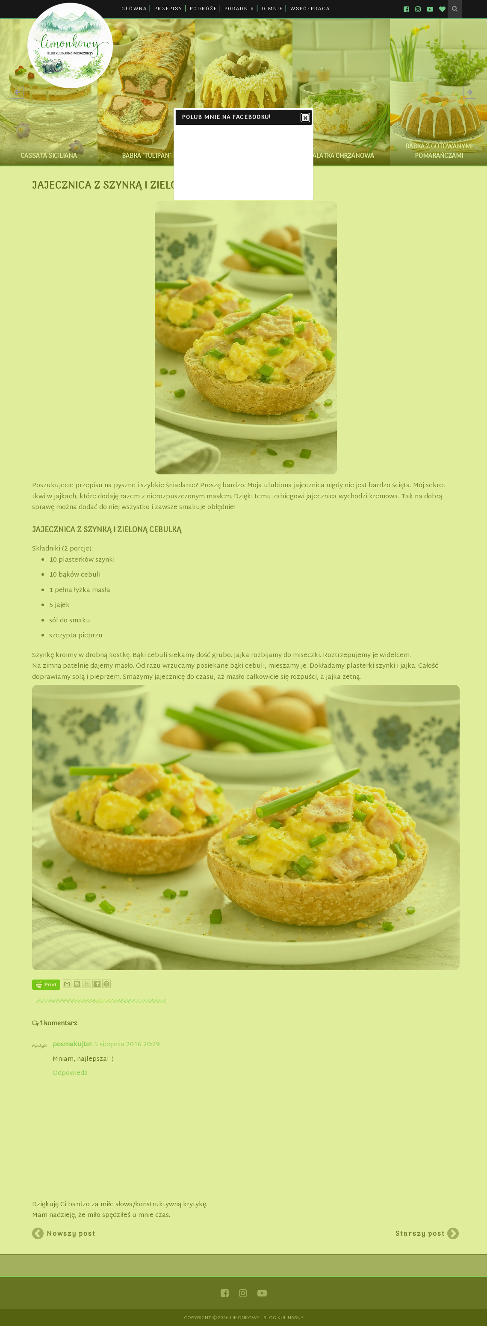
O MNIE (272, 9)
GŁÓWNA (134, 9)
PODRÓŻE (203, 9)
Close (305, 118)
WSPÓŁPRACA (310, 9)
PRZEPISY (168, 9)
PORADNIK (239, 9)
